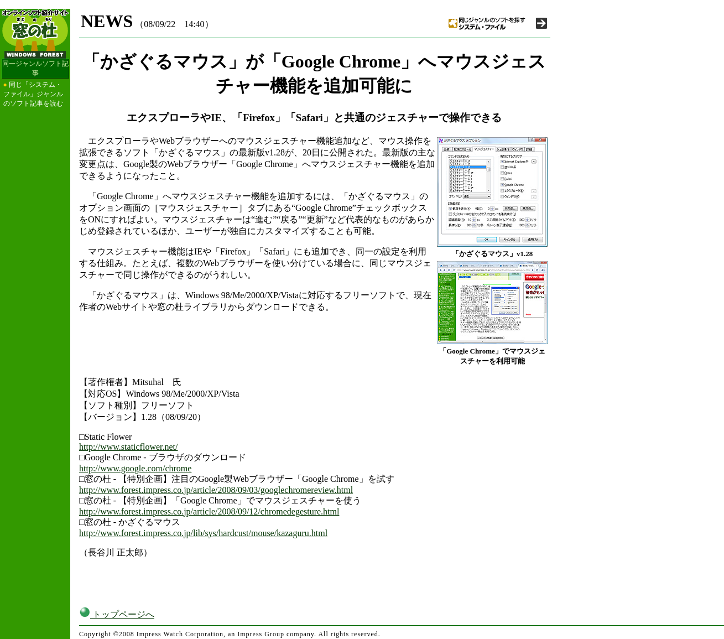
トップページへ (116, 614)
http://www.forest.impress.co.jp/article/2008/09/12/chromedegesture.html (209, 511)
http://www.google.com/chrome (135, 468)
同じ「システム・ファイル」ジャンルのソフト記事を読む (33, 94)
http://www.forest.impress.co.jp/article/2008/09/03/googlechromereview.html (216, 490)
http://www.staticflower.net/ (128, 446)
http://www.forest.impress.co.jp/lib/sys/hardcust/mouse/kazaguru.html (203, 533)
